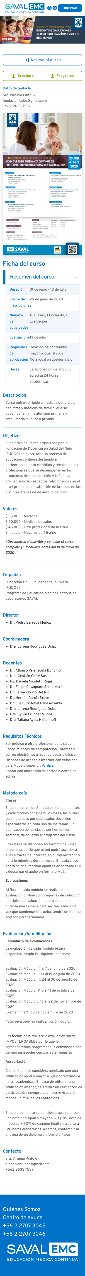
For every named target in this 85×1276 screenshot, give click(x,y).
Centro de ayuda (23, 1217)
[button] (55, 8)
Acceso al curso (42, 60)
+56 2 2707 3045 (24, 1226)
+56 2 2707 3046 (24, 1234)
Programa (62, 76)
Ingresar (70, 8)
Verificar (48, 765)
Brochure (22, 76)
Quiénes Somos (21, 1209)
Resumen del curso (32, 277)
